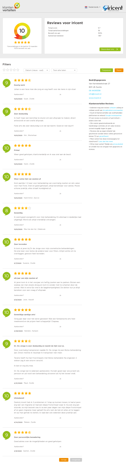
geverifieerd (103, 136)
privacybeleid (118, 144)
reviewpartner (116, 115)
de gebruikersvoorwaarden (113, 110)
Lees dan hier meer (106, 141)
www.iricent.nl (95, 98)
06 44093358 (94, 91)
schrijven (113, 108)
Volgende (76, 460)
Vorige (64, 460)
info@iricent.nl (95, 94)
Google (108, 115)
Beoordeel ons (107, 49)
